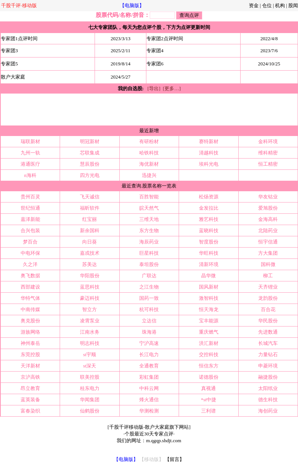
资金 (254, 5)
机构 (280, 5)
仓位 (267, 5)
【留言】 (174, 459)
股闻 (293, 5)
